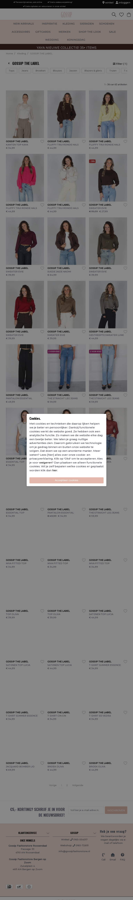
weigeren (45, 462)
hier (54, 470)
